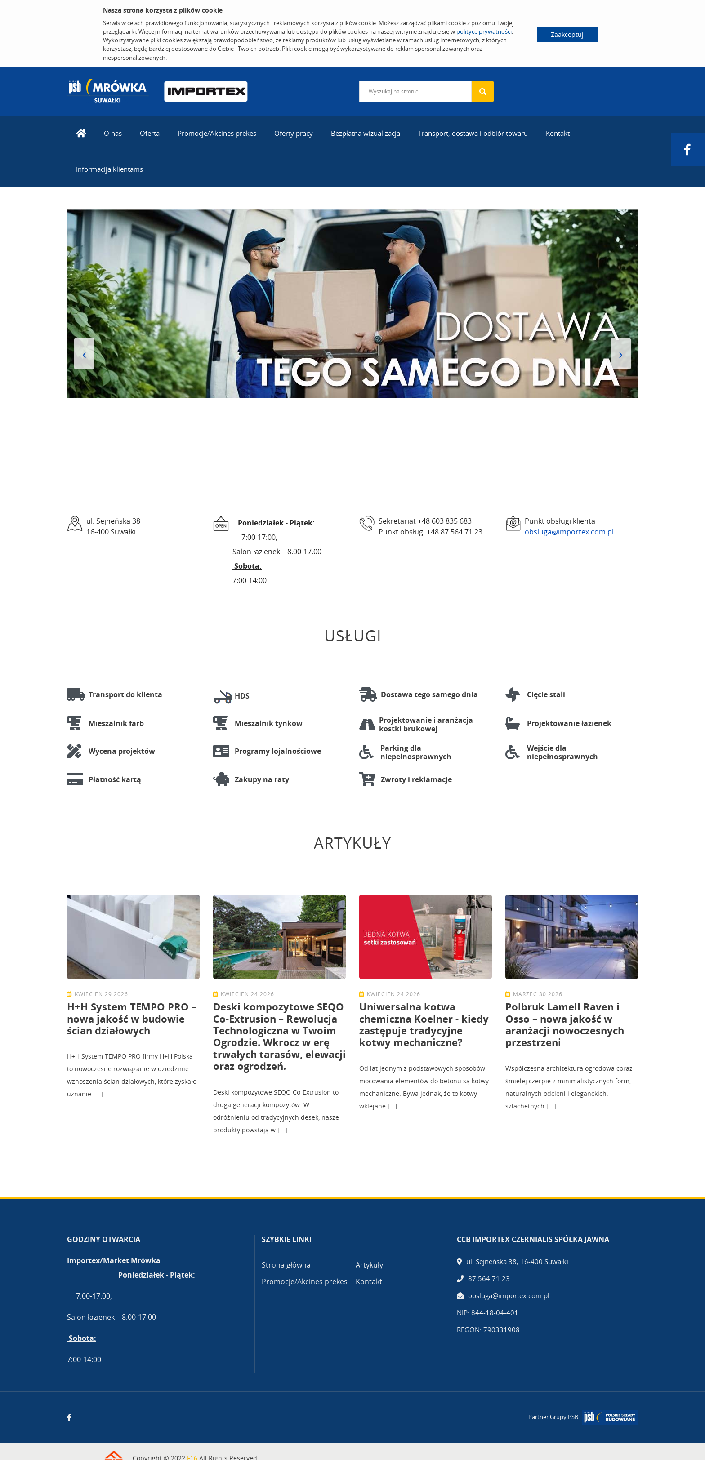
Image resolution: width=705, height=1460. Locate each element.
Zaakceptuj (567, 34)
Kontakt (558, 133)
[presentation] (84, 353)
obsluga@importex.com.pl (569, 532)
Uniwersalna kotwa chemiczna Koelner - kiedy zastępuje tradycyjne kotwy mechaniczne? (424, 1024)
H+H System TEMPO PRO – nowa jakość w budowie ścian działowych (131, 1018)
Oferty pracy (293, 133)
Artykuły (369, 1265)
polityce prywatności (484, 31)
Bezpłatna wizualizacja (365, 133)
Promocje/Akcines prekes (217, 133)
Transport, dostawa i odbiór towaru (473, 133)
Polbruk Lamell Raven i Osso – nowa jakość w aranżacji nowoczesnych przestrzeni (564, 1024)
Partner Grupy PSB (553, 1417)
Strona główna (286, 1265)
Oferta (150, 133)
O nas (113, 133)
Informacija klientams (109, 169)
